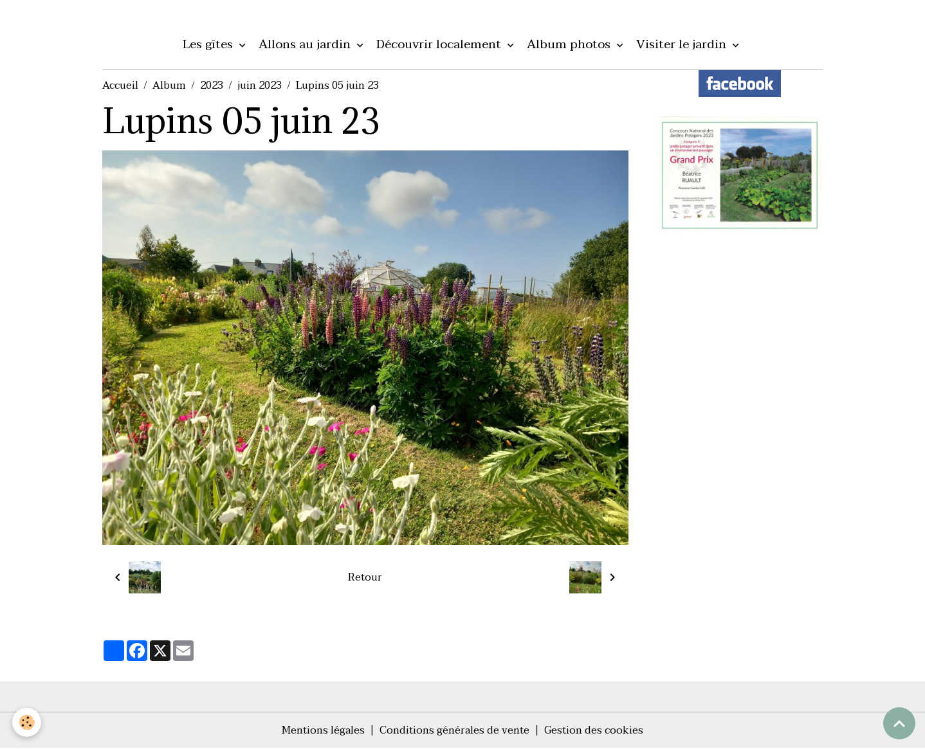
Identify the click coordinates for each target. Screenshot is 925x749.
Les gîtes (209, 44)
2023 (211, 86)
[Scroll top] (899, 723)
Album (169, 86)
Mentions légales (322, 731)
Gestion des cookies (595, 731)
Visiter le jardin (682, 44)
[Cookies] (27, 722)
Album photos (570, 44)
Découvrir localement (440, 44)
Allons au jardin (306, 44)
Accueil (120, 86)
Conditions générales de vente (454, 731)
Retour (364, 578)
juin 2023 (259, 86)
